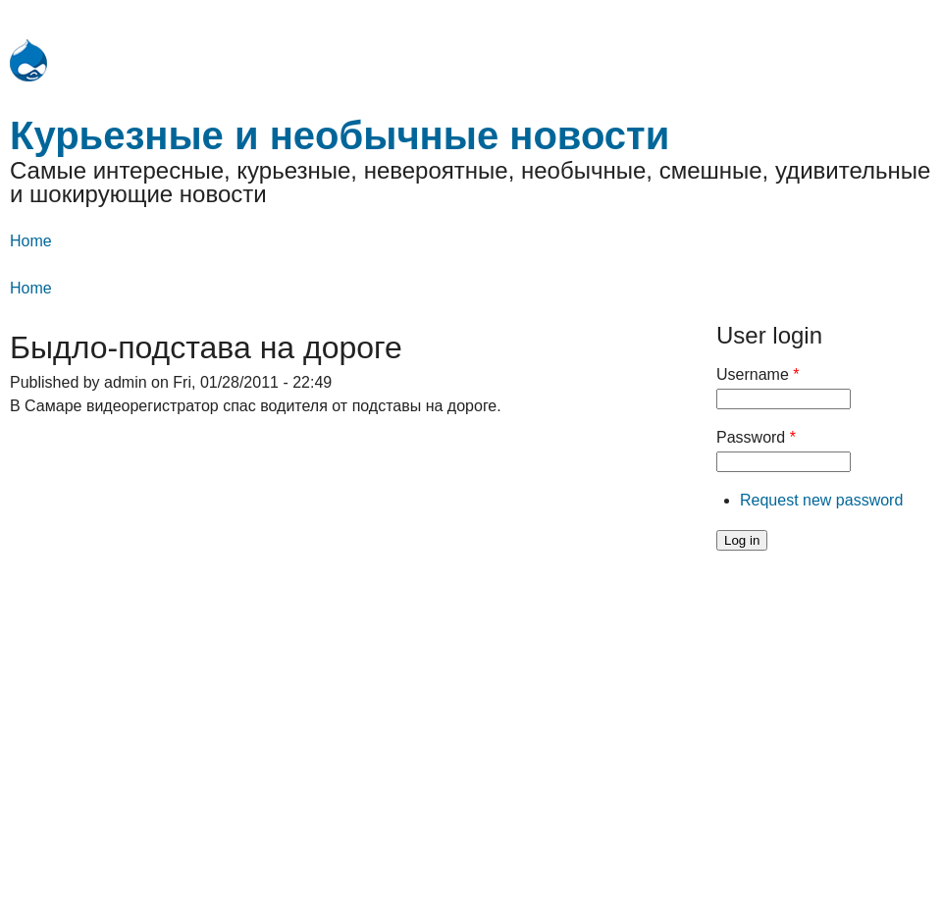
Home (31, 241)
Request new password (821, 500)
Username (757, 374)
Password (756, 437)
